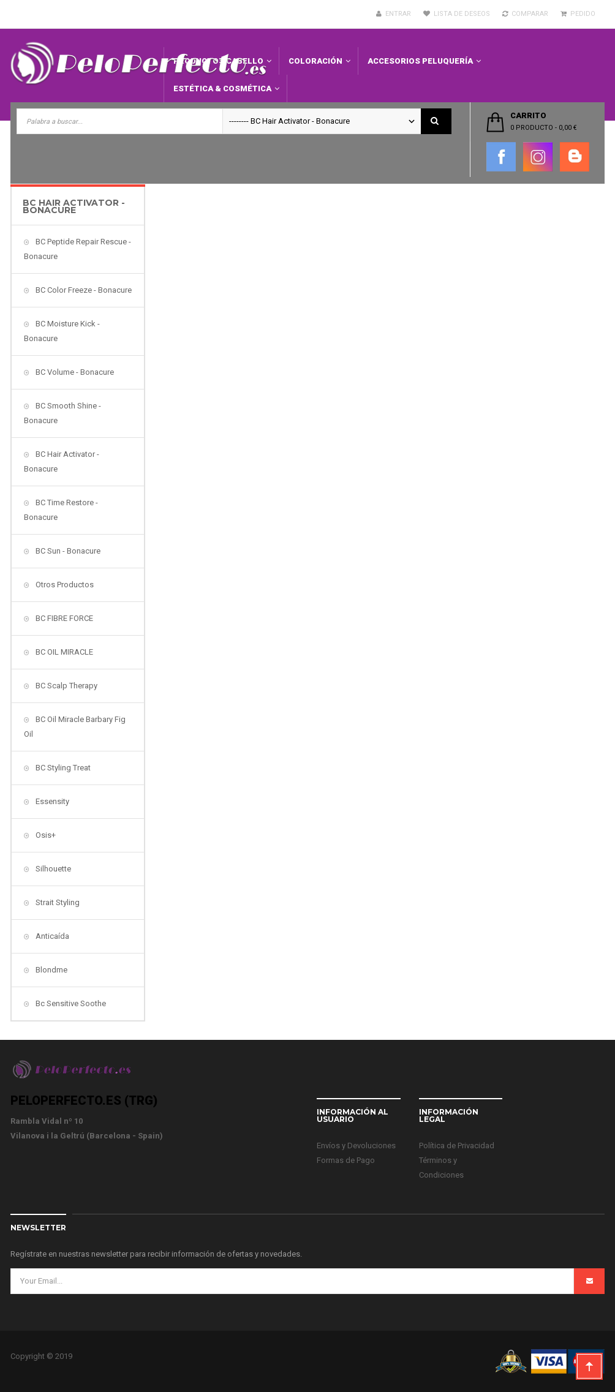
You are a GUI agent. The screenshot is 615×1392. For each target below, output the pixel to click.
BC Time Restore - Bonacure (61, 510)
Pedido (577, 14)
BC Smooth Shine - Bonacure (62, 413)
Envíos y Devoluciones (356, 1145)
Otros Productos (64, 584)
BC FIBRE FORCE (63, 618)
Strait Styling (57, 902)
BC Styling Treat (62, 767)
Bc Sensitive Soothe (70, 1003)
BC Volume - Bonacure (74, 372)
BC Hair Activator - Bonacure (61, 461)
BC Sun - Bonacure (67, 550)
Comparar (525, 14)
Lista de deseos (456, 14)
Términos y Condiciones (441, 1167)
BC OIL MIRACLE (63, 651)
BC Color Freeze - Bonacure (83, 290)
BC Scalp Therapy (65, 685)
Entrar (393, 14)
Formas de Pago (346, 1160)
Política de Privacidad (456, 1145)
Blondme (50, 969)
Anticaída (51, 936)
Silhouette (52, 868)
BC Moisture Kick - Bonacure (62, 331)
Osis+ (45, 835)
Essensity (51, 801)
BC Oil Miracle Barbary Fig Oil (75, 727)
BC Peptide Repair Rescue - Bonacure (77, 249)
